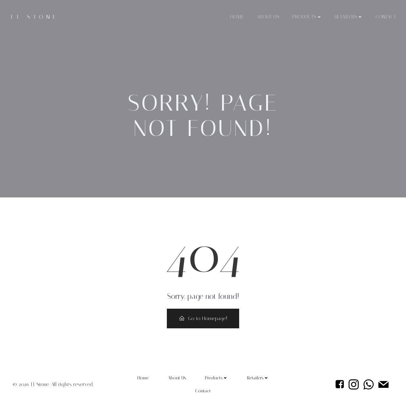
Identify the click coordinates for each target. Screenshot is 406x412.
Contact (386, 17)
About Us (268, 17)
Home (237, 17)
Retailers (349, 17)
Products (307, 17)
